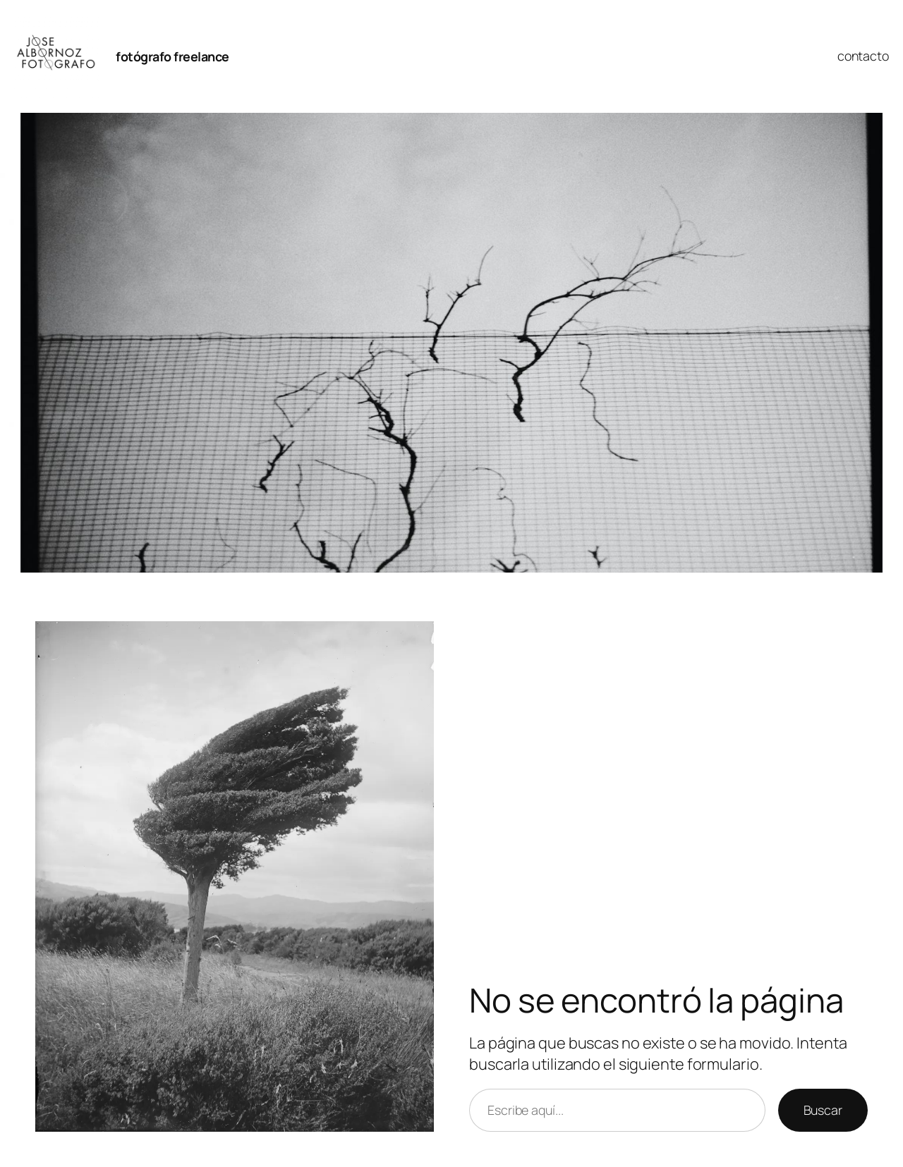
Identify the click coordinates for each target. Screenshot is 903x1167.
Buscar (823, 1109)
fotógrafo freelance (172, 56)
